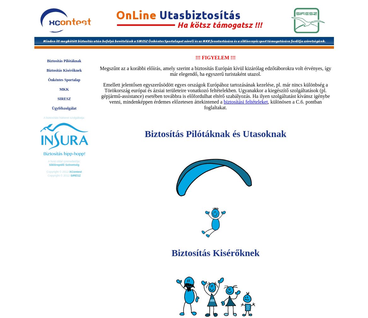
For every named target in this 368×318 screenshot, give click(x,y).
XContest (75, 171)
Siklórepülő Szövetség (64, 164)
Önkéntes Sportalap (64, 80)
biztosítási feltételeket (246, 102)
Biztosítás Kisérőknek (64, 70)
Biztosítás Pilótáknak (64, 61)
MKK (64, 89)
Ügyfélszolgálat (64, 108)
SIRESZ (64, 99)
